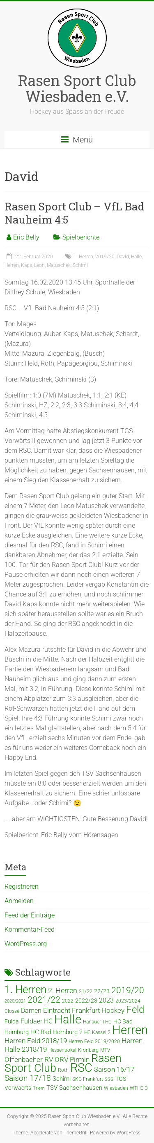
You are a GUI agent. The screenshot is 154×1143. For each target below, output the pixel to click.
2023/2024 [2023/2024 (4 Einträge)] (127, 1001)
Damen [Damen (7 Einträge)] (31, 1010)
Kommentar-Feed (30, 929)
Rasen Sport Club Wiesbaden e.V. (77, 88)
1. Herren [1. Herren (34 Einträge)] (25, 989)
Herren (12, 265)
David (123, 257)
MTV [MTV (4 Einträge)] (105, 1050)
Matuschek (59, 265)
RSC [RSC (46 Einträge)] (81, 1068)
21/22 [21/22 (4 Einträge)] (85, 991)
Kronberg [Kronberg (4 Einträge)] (88, 1050)
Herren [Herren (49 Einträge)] (130, 1030)
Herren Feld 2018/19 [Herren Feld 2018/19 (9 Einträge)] (36, 1041)
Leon (39, 265)
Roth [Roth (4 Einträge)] (63, 1070)
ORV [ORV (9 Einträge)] (61, 1059)
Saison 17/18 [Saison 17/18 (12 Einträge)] (28, 1078)
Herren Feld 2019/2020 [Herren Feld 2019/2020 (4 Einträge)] (94, 1041)
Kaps (26, 265)
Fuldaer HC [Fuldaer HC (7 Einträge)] (37, 1021)
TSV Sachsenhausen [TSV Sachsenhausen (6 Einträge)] (74, 1087)
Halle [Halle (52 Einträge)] (67, 1019)
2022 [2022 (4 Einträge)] (68, 1001)
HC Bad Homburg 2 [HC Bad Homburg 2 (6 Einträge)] (56, 1032)
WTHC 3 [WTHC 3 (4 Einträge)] (139, 1088)
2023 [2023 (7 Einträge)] (106, 1000)
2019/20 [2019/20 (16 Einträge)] (127, 990)
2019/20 (105, 257)
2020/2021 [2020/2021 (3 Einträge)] (15, 1001)
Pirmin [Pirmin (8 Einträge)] (80, 1060)
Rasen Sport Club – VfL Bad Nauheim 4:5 (74, 212)
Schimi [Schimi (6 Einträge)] (62, 1078)
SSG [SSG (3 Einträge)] (109, 1079)
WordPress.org (26, 944)
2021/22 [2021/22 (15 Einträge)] (44, 1000)
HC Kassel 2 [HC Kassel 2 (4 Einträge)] (97, 1032)
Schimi (80, 265)
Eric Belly (26, 237)
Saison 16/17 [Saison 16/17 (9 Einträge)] (114, 1069)
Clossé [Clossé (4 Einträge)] (12, 1011)
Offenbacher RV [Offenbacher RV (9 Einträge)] (29, 1059)
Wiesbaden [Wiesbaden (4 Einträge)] (116, 1088)
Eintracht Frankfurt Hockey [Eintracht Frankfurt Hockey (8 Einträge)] (83, 1010)
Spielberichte (80, 237)
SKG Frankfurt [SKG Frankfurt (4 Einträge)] (87, 1079)
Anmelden (19, 901)
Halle (136, 257)
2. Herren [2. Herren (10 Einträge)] (62, 990)
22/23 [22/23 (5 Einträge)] (102, 991)
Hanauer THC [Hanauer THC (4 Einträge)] (97, 1022)
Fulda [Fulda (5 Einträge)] (12, 1021)
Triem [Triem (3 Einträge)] (39, 1088)
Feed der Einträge (30, 915)
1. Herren (83, 257)
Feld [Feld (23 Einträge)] (135, 1009)
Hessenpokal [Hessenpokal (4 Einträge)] (62, 1050)
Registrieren (22, 886)
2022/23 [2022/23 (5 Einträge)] (86, 1000)
